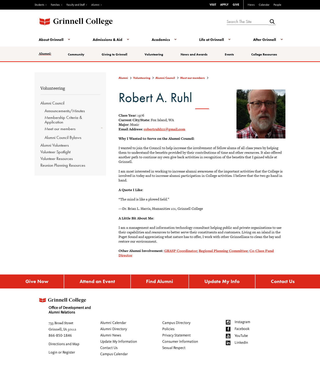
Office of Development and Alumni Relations (64, 305)
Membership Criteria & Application (63, 120)
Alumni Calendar (113, 323)
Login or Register (62, 353)
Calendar (264, 4)
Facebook (242, 329)
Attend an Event (97, 281)
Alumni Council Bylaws (63, 137)
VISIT (213, 4)
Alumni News (110, 335)
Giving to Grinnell (114, 54)
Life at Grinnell (211, 39)
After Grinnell (264, 39)
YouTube (241, 336)
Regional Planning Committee (223, 250)
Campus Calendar (114, 354)
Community (76, 54)
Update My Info (222, 281)
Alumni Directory (113, 329)
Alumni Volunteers (54, 145)
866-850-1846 (60, 336)
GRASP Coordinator (180, 250)
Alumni (95, 4)
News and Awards (194, 54)
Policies (168, 329)
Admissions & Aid (107, 39)
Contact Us (283, 281)
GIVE (236, 4)
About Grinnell (51, 39)
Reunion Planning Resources (62, 165)
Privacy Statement (176, 335)
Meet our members (60, 128)
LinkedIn (241, 343)
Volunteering (154, 54)
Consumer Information (180, 342)
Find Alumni (159, 281)
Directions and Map (64, 344)
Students (39, 4)
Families (55, 4)
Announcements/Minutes (65, 110)
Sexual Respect (173, 348)
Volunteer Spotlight (55, 152)
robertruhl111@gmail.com (164, 129)
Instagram (242, 322)
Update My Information (118, 342)
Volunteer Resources (56, 158)
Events (229, 54)
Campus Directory (176, 323)
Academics (161, 39)
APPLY (224, 4)
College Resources (264, 54)
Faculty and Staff (75, 4)
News (251, 4)
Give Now (36, 281)
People (277, 4)
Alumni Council (52, 103)
